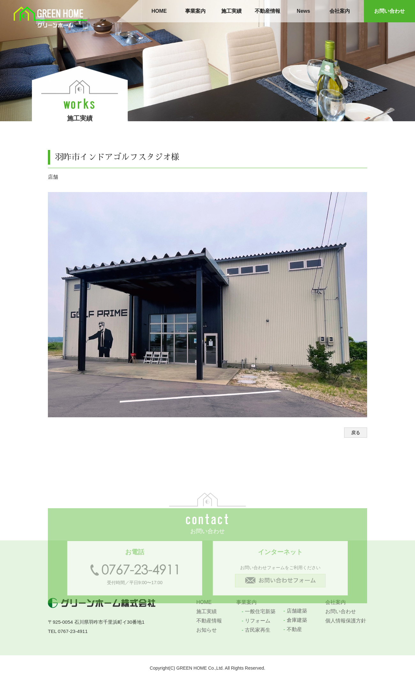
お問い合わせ (389, 11)
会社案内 (339, 11)
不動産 (292, 629)
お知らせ (206, 630)
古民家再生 (256, 630)
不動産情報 (267, 11)
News (303, 11)
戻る (355, 432)
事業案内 (195, 11)
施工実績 (231, 11)
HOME (159, 11)
